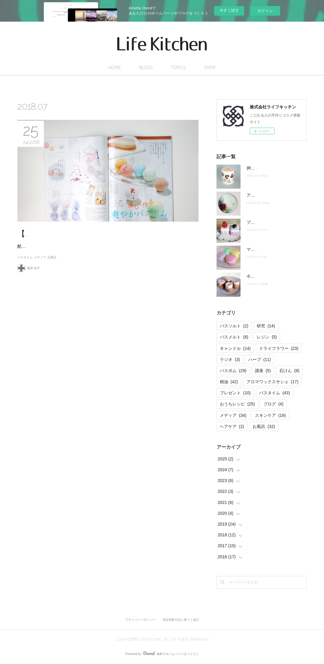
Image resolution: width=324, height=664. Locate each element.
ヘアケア (232, 426)
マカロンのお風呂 (263, 249)
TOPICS (178, 67)
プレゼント (235, 392)
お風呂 (51, 277)
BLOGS (146, 67)
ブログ (273, 404)
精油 (229, 381)
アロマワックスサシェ (272, 381)
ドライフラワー (278, 348)
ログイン (265, 10)
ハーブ (259, 359)
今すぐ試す (229, 10)
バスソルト (234, 325)
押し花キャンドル (263, 168)
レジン (267, 337)
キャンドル (235, 348)
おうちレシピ (237, 404)
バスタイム (24, 277)
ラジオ (230, 359)
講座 (263, 370)
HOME (114, 67)
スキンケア (270, 415)
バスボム (233, 370)
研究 (266, 325)
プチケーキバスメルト (268, 222)
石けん (289, 370)
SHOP (210, 67)
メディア (40, 277)
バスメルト (234, 337)
